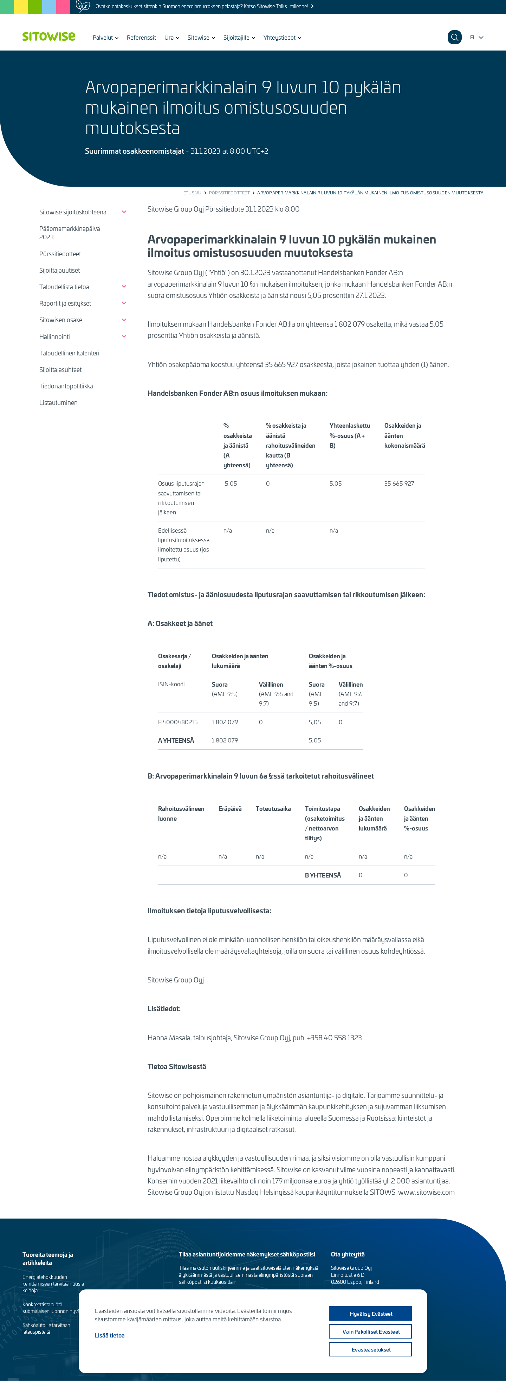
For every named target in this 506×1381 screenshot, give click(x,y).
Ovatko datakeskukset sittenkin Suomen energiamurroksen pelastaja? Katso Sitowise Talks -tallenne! (202, 6)
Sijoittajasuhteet (60, 369)
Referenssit (141, 37)
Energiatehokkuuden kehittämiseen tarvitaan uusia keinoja (53, 1284)
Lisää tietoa (110, 1335)
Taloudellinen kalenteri (69, 353)
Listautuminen (58, 402)
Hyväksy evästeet (370, 1313)
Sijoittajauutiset (59, 270)
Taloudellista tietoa (64, 286)
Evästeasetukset (370, 1349)
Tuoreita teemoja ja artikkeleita (47, 1258)
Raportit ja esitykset (65, 303)
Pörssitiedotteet (229, 192)
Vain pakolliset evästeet (370, 1331)
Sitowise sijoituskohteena (72, 212)
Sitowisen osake (60, 319)
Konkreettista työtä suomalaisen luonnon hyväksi (54, 1307)
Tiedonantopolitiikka (66, 386)
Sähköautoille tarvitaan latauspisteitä (46, 1328)
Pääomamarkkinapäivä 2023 (69, 232)
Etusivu (192, 192)
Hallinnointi (54, 336)
